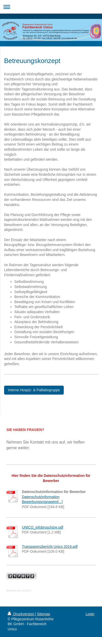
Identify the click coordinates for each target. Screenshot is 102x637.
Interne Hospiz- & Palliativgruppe (34, 390)
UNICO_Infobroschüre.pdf (42, 527)
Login (90, 614)
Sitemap (43, 614)
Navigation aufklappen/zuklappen (51, 6)
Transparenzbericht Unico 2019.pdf (50, 546)
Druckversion (21, 614)
